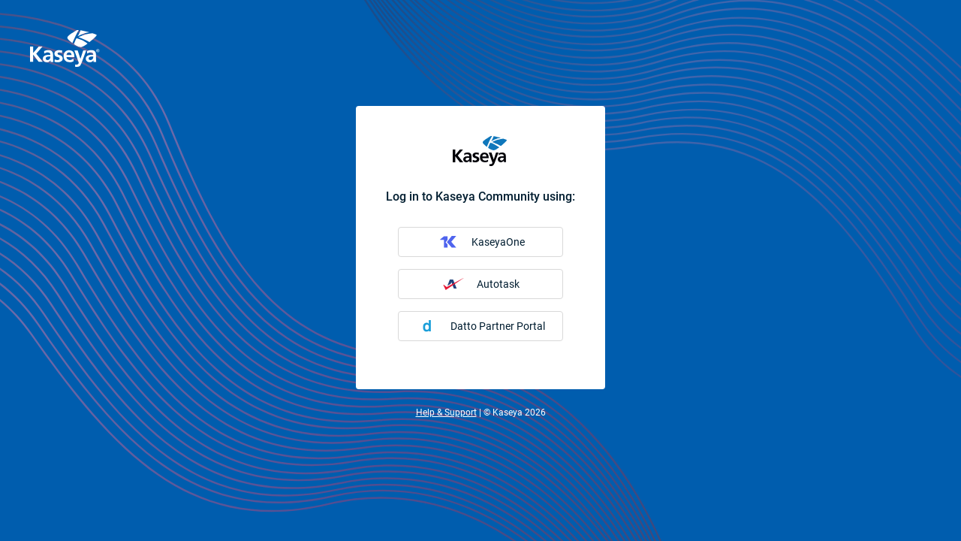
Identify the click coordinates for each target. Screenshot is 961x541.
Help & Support (446, 412)
